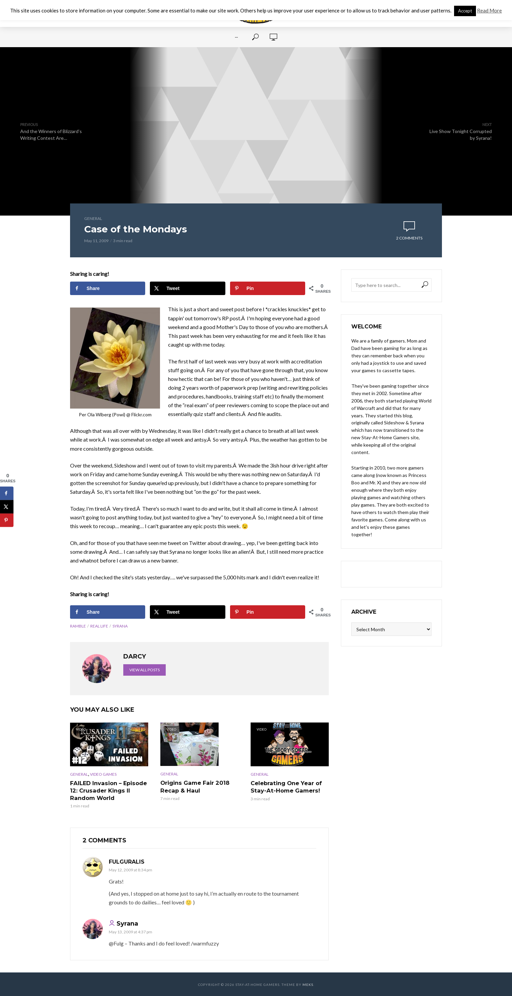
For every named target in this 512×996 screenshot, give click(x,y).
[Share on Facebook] (107, 288)
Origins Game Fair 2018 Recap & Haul (194, 786)
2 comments (409, 237)
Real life (99, 626)
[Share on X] (187, 288)
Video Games (103, 774)
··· (236, 37)
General (93, 218)
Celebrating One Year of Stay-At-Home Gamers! (286, 787)
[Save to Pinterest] (267, 288)
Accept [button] (465, 10)
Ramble (78, 626)
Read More (489, 10)
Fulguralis (127, 861)
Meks (307, 984)
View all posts (144, 669)
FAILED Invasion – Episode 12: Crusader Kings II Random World (108, 790)
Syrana (120, 626)
